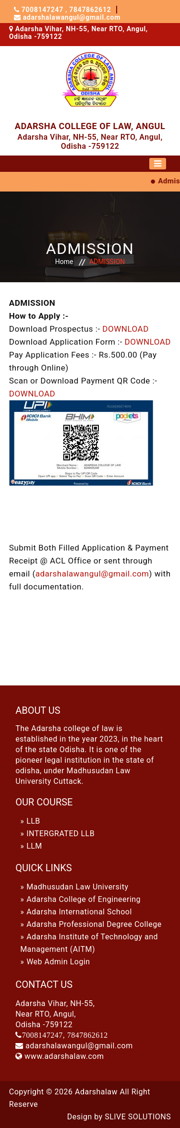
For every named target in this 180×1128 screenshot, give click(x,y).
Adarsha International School (79, 911)
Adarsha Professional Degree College (94, 924)
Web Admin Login (58, 961)
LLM (34, 846)
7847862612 (89, 9)
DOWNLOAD (125, 329)
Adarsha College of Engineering (83, 899)
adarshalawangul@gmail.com (71, 17)
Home (64, 261)
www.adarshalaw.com (64, 1056)
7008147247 (44, 9)
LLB (33, 821)
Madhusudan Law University (77, 886)
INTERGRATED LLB (60, 833)
